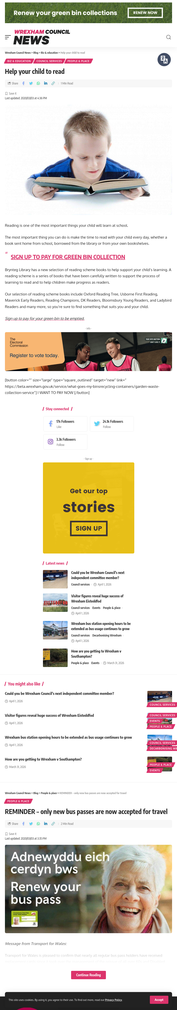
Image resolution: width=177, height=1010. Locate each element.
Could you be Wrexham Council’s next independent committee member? (59, 693)
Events (96, 608)
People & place (79, 61)
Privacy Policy (113, 999)
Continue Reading (88, 975)
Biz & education (19, 61)
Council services (49, 61)
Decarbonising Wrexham (106, 635)
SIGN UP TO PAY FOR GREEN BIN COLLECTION (68, 256)
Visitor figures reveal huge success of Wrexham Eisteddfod (49, 715)
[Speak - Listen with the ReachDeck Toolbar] (164, 59)
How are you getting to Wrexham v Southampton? (43, 759)
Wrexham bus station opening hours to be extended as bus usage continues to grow (68, 737)
